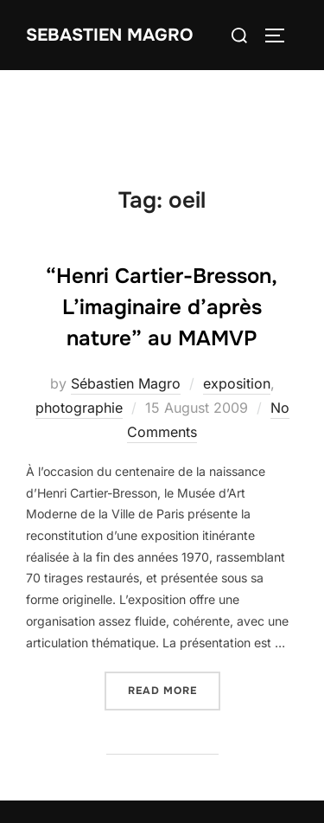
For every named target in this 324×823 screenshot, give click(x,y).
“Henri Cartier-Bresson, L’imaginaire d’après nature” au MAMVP (161, 307)
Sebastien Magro (109, 35)
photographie (79, 407)
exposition (236, 383)
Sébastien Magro (126, 383)
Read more (174, 689)
